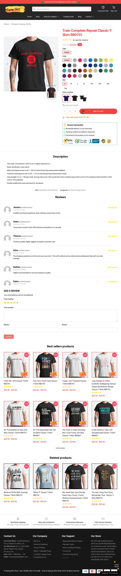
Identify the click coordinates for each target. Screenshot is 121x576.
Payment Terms (68, 544)
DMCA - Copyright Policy (42, 551)
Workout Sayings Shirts (21, 24)
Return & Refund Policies (72, 548)
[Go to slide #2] (31, 105)
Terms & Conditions (41, 544)
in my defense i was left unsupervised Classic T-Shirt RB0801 (103, 433)
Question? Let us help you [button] (110, 573)
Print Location (67, 92)
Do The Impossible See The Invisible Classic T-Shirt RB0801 (44, 433)
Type (64, 49)
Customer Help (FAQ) (70, 554)
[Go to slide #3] (43, 105)
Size (64, 80)
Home (6, 24)
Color (64, 56)
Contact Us (67, 551)
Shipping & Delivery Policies (72, 541)
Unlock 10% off (117, 565)
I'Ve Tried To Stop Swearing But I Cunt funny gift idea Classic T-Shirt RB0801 (73, 433)
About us (37, 541)
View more (60, 448)
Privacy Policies (39, 548)
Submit (8, 337)
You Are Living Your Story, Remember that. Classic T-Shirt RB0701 (103, 495)
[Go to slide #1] (19, 105)
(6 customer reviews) (80, 40)
